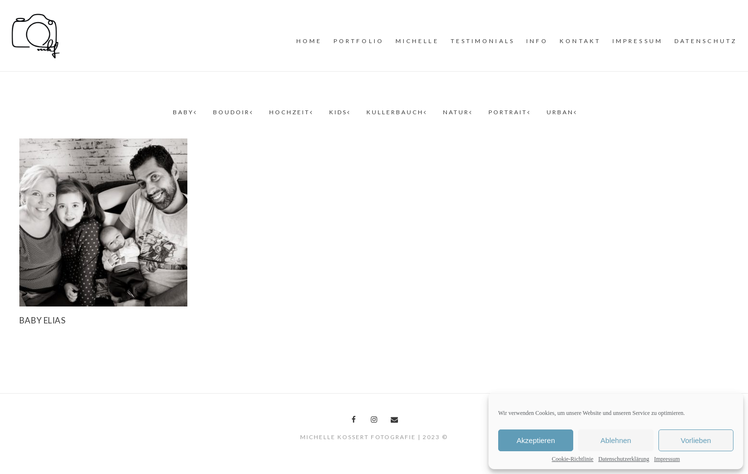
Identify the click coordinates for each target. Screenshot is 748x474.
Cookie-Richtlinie (573, 459)
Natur (457, 112)
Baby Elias (42, 320)
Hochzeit (290, 112)
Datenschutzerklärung (623, 459)
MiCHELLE (417, 41)
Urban (561, 112)
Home (309, 41)
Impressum (667, 459)
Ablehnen (615, 440)
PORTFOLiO (359, 41)
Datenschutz (705, 41)
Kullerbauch (396, 112)
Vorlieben (696, 440)
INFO (537, 41)
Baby (184, 112)
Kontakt (580, 41)
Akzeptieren (536, 440)
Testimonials (483, 41)
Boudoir (232, 112)
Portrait (508, 112)
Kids (339, 112)
